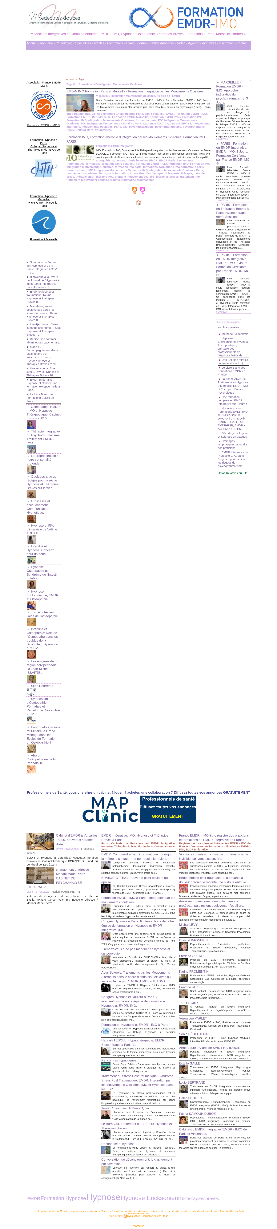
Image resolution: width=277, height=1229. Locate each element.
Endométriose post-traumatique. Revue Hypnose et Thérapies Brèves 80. (41, 273)
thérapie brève (127, 176)
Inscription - (227, 43)
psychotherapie (154, 130)
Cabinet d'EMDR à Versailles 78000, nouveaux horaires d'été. (77, 777)
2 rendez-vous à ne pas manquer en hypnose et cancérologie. (132, 906)
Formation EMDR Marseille (126, 121)
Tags (82, 79)
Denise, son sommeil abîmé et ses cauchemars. (42, 319)
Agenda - (194, 43)
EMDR (163, 118)
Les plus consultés (230, 346)
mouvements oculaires (152, 173)
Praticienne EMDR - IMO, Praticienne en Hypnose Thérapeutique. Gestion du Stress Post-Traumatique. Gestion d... (220, 1001)
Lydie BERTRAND (194, 1071)
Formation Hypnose (49, 1184)
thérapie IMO (164, 176)
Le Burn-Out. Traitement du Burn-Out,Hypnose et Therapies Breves (130, 1107)
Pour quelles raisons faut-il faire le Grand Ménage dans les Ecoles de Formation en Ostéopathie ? (43, 677)
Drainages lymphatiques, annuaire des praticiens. (227, 487)
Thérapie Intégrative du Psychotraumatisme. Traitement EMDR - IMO (43, 413)
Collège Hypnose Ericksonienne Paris (114, 118)
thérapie (111, 176)
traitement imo (110, 179)
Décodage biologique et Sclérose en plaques (233, 474)
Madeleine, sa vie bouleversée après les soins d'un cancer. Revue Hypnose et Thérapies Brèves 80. (43, 289)
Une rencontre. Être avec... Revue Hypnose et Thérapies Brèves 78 (42, 352)
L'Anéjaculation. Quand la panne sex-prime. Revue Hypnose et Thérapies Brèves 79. (43, 306)
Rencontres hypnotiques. (122, 1035)
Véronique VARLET (195, 994)
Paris (83, 130)
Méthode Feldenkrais (226, 356)
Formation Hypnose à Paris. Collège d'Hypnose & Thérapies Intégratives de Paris (43, 134)
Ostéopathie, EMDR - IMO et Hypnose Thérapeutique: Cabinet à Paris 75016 (43, 392)
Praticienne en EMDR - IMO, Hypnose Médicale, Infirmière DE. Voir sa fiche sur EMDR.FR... (220, 1017)
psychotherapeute (105, 130)
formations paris (139, 170)
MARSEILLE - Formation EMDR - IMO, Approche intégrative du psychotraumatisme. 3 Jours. (233, 92)
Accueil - (33, 43)
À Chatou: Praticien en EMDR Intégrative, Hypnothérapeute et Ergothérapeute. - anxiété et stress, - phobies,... (220, 985)
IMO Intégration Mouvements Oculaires (163, 124)
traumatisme (199, 130)
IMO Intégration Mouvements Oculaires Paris (108, 173)
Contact (242, 43)
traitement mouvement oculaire (140, 179)
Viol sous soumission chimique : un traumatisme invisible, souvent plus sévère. (208, 800)
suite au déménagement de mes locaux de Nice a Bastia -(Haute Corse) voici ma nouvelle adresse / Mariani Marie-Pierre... (62, 837)
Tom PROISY (190, 978)
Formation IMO (184, 121)
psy (90, 130)
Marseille (138, 1210)
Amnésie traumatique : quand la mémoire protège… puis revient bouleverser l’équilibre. (214, 862)
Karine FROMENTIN (196, 943)
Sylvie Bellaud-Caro (177, 130)
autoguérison (74, 163)
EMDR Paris (133, 163)
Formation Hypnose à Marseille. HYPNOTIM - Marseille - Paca (43, 180)
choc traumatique (77, 118)
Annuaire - (47, 43)
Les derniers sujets (230, 339)
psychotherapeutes (130, 130)
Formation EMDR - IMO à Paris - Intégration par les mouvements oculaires (136, 848)
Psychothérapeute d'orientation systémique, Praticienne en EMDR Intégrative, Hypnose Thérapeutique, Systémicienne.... (220, 916)
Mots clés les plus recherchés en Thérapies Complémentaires (144, 1216)
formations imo (117, 170)
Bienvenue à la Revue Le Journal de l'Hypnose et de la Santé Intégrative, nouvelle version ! (43, 257)
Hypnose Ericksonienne (103, 1184)
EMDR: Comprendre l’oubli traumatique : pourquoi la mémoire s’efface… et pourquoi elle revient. (137, 795)
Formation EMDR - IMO (183, 118)
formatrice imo (160, 170)
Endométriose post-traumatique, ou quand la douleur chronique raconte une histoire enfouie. (214, 831)
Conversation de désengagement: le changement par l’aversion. (132, 1150)
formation (183, 163)
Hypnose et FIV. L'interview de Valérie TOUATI (41, 498)
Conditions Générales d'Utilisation (185, 1216)
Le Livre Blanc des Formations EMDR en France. (41, 378)
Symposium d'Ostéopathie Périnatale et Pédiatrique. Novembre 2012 (43, 653)
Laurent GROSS (139, 127)
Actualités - (210, 43)
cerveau (90, 163)
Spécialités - (84, 43)
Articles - (100, 43)
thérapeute (97, 176)
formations (99, 170)
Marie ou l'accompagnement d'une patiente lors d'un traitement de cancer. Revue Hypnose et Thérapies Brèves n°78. (43, 335)
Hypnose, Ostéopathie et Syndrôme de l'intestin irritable (42, 535)
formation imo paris (78, 170)
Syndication (134, 1200)
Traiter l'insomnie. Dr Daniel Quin (129, 1086)
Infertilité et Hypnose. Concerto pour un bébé (43, 516)
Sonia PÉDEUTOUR (196, 1009)
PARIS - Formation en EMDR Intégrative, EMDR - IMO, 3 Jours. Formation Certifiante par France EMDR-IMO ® (233, 156)
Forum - (143, 43)
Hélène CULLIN (192, 1090)
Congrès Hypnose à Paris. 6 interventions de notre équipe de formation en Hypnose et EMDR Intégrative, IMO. (136, 877)
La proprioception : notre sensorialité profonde (41, 433)
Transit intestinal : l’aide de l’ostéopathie (41, 575)
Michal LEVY (190, 890)
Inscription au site (150, 1200)
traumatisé (179, 179)
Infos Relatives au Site (233, 520)
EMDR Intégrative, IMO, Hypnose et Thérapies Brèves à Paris (131, 775)
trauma (166, 179)
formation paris (127, 124)
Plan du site (118, 1200)
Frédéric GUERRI (194, 924)
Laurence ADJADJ (116, 127)
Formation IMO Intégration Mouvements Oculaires (169, 166)
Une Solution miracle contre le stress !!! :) (229, 390)
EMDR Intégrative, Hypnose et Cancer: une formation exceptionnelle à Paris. (42, 365)
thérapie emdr (146, 176)
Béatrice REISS (192, 959)
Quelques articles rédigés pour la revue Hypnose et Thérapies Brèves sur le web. (41, 454)
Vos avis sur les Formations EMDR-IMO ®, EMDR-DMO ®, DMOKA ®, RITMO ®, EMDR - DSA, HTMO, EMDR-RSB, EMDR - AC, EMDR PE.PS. (232, 454)
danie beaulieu (149, 118)
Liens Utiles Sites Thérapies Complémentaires (96, 1216)
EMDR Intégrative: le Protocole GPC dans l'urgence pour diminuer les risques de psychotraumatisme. (233, 505)
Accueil (70, 79)
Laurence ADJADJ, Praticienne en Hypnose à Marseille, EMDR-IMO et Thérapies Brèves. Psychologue (232, 418)
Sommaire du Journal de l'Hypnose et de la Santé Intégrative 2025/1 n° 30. (43, 240)
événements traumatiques (158, 163)
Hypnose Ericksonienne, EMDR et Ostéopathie (43, 557)
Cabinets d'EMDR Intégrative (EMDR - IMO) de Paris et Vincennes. (211, 1130)
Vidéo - (182, 43)
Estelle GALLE (191, 1048)
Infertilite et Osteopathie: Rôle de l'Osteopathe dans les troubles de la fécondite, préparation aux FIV (43, 596)
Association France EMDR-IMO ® (43, 81)
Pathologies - (65, 43)
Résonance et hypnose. (121, 1128)
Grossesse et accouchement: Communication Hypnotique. (38, 477)
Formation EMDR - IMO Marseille (87, 121)
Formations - (116, 43)
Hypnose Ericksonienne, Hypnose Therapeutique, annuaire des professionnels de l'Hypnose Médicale (231, 372)
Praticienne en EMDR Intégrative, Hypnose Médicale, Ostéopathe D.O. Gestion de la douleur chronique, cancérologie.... (220, 951)
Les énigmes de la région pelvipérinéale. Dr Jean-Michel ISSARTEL (43, 619)
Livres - (131, 43)
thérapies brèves (88, 179)
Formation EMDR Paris (158, 121)
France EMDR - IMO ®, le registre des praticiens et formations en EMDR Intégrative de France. (211, 777)
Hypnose (73, 1183)
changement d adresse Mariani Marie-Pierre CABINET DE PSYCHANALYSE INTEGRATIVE (60, 815)
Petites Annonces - (162, 43)
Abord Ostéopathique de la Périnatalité (43, 699)
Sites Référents (41, 635)
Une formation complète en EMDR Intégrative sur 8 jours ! (233, 434)
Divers (60, 786)
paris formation (186, 173)
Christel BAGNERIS (196, 909)
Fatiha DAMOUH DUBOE (200, 1109)
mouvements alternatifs (166, 127)
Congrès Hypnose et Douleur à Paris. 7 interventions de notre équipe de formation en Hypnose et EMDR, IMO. (137, 964)
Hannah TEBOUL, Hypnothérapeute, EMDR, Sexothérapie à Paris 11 (132, 1013)
